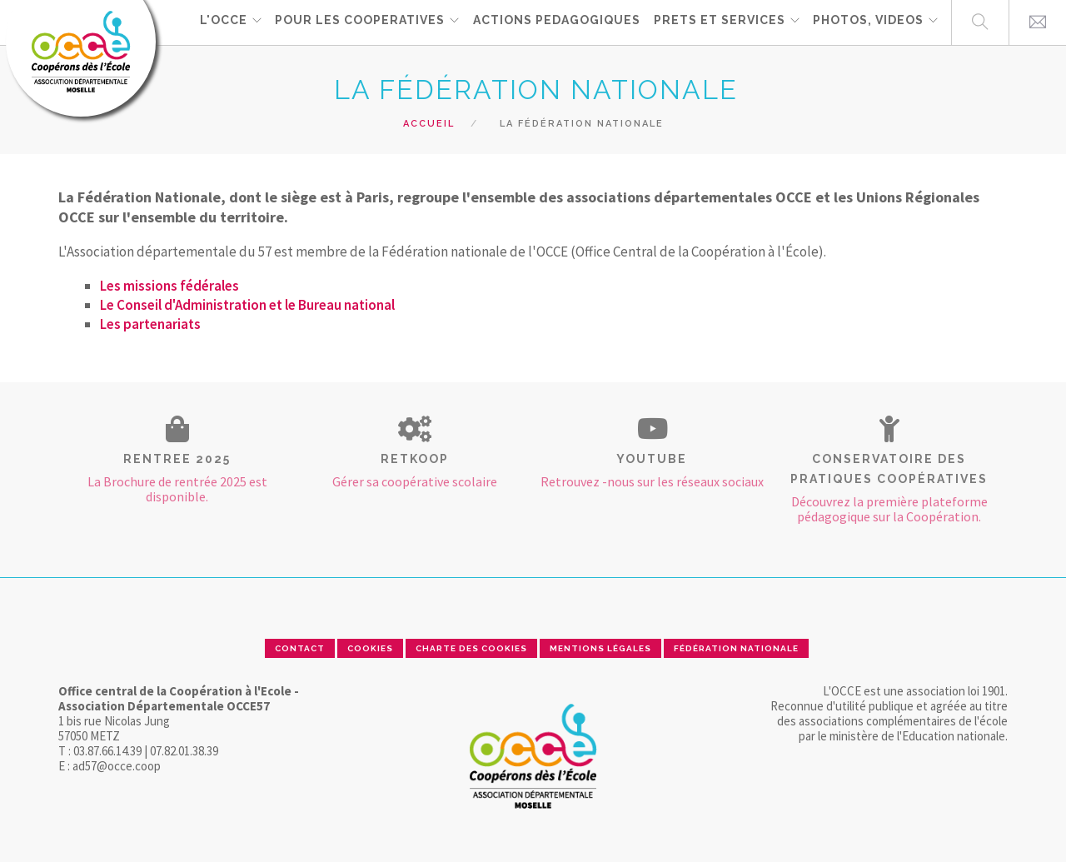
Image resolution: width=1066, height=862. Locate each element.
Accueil (429, 123)
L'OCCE (221, 21)
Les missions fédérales (169, 286)
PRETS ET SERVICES (718, 21)
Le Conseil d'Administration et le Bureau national (247, 305)
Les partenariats (150, 324)
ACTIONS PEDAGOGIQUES (555, 21)
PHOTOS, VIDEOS (867, 21)
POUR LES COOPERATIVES (358, 21)
